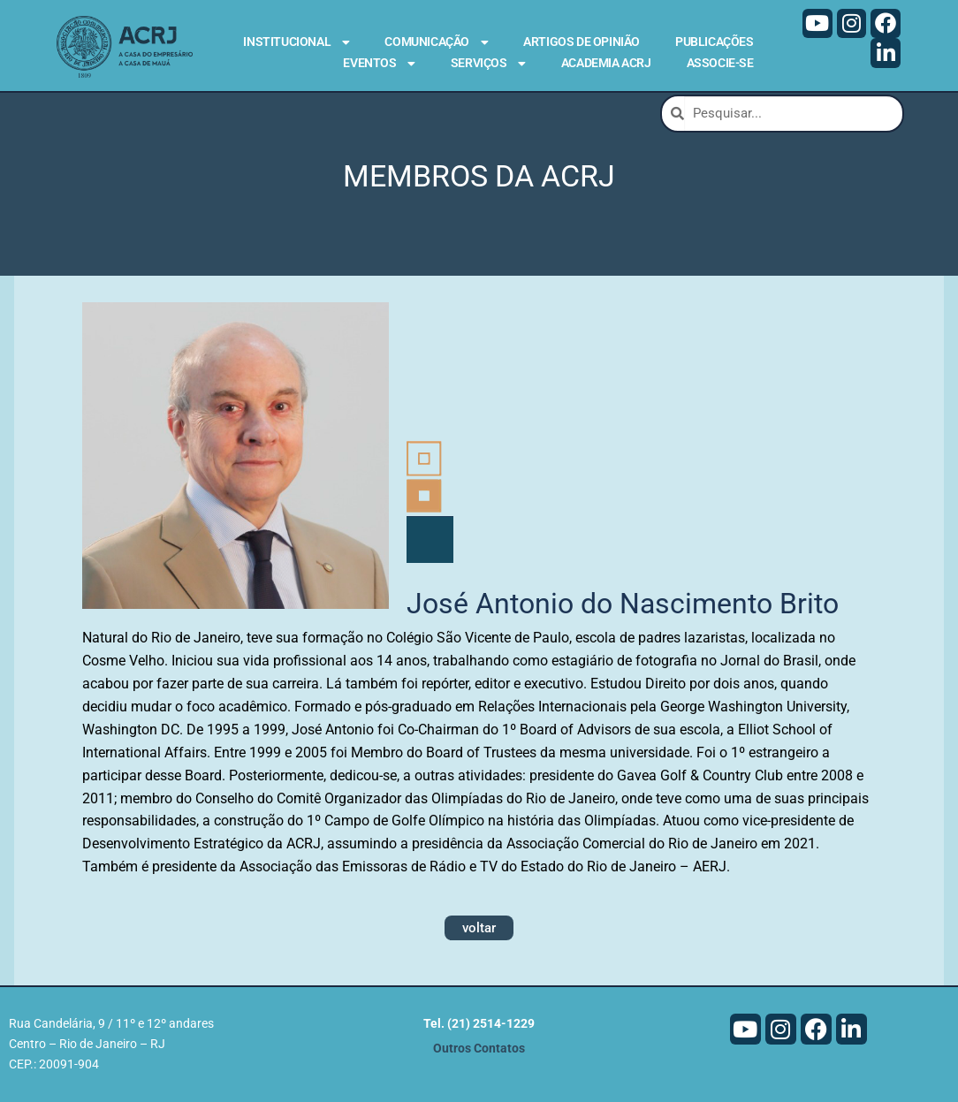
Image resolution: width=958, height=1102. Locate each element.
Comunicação (436, 42)
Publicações (714, 41)
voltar (479, 928)
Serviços (488, 63)
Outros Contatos (479, 1048)
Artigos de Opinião (581, 41)
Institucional (296, 42)
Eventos (378, 63)
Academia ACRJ (606, 63)
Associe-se (720, 63)
